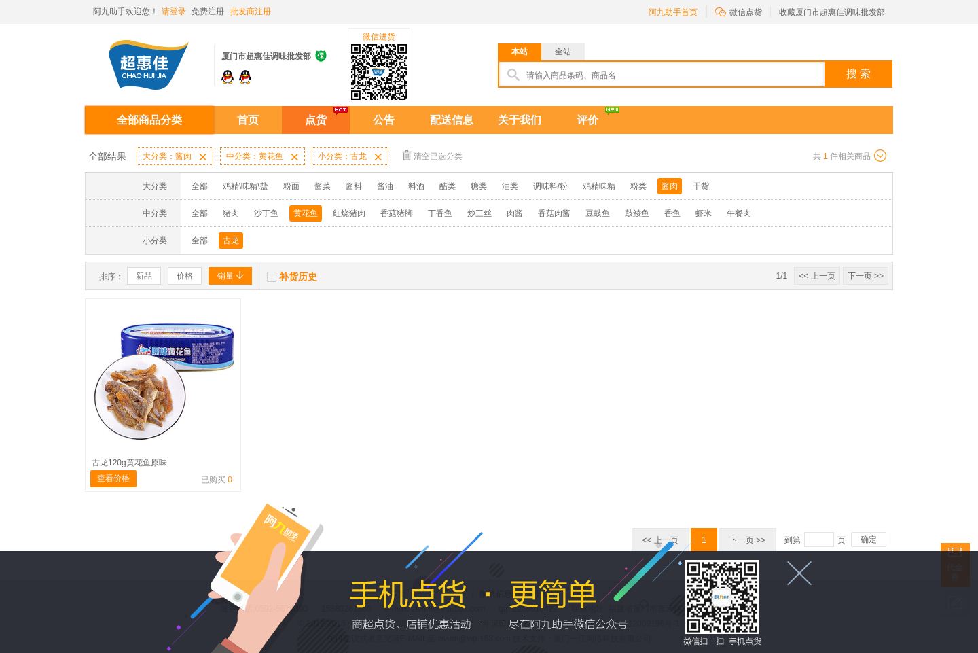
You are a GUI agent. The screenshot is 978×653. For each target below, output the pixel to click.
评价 (587, 120)
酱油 (385, 186)
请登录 (174, 11)
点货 (316, 120)
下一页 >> (866, 276)
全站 (563, 51)
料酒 (416, 186)
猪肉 (231, 213)
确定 (869, 539)
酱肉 (670, 186)
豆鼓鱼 (597, 213)
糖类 (479, 186)
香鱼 (672, 213)
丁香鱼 (440, 213)
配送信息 (451, 120)
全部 (200, 186)
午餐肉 (739, 213)
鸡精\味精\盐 (245, 186)
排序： (111, 276)
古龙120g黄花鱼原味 (129, 462)
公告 (384, 120)
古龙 (231, 240)
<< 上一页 (817, 276)
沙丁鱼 (266, 213)
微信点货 (738, 11)
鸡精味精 (599, 186)
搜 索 (858, 74)
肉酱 (515, 213)
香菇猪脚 (396, 213)
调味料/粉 (550, 186)
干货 (701, 186)
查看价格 (113, 478)
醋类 (447, 186)
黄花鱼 (305, 213)
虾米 (703, 213)
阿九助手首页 (673, 12)
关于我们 (519, 120)
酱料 (354, 186)
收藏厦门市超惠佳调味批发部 (832, 12)
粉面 (291, 186)
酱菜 (322, 186)
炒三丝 (479, 213)
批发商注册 (250, 11)
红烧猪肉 (349, 213)
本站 (519, 51)
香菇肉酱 (554, 213)
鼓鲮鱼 (637, 213)
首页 (248, 120)
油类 (510, 186)
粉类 (638, 186)
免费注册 (208, 11)
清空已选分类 (432, 155)
